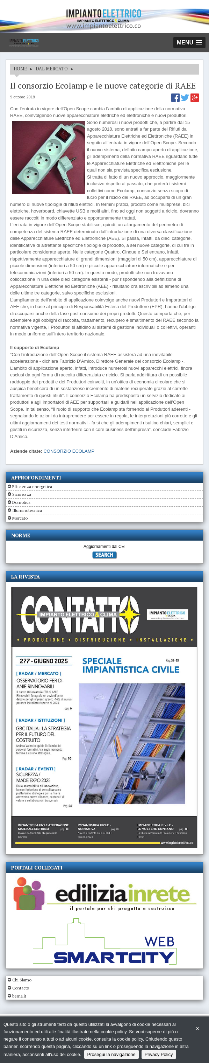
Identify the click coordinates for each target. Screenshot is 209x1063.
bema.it (19, 996)
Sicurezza (21, 494)
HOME (20, 68)
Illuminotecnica (27, 510)
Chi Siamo (21, 979)
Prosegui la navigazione (111, 1054)
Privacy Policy (159, 1054)
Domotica (21, 502)
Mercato (20, 518)
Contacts (20, 988)
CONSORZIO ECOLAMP (68, 451)
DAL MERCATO (52, 68)
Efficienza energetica (32, 486)
